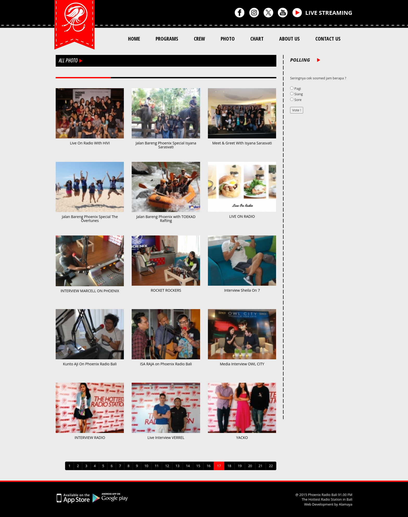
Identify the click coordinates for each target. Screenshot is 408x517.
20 (250, 465)
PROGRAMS (167, 38)
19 (240, 465)
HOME (134, 38)
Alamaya (345, 504)
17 (219, 465)
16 (209, 465)
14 (188, 465)
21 (261, 465)
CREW (199, 38)
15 (198, 465)
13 (178, 465)
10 (146, 465)
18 (229, 465)
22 (271, 465)
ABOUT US (289, 38)
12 (167, 465)
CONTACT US (328, 38)
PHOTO (228, 38)
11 (157, 465)
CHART (257, 38)
